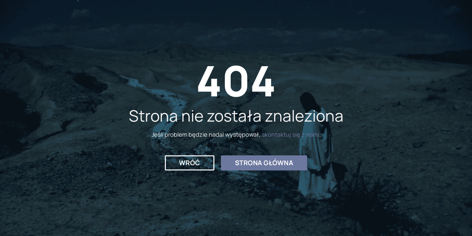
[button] (189, 162)
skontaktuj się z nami (290, 134)
